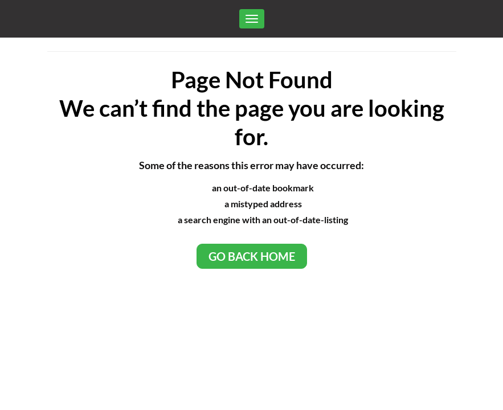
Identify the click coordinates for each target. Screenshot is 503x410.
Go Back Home (251, 256)
